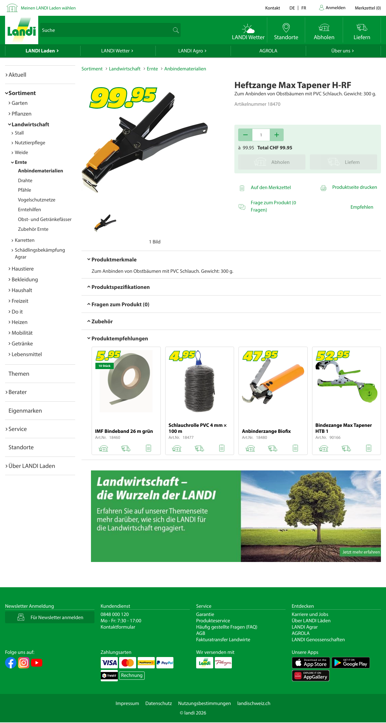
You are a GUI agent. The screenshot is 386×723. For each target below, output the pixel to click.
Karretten (24, 240)
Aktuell (17, 74)
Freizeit (20, 300)
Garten (19, 102)
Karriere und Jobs (310, 614)
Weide (21, 152)
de (292, 8)
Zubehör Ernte (33, 229)
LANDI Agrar (305, 627)
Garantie (205, 614)
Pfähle (24, 190)
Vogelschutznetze (36, 200)
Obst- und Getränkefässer (44, 219)
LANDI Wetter (115, 51)
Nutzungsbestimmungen (204, 703)
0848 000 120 (115, 614)
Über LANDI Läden (311, 621)
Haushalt (22, 290)
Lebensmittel (27, 354)
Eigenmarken (25, 410)
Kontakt (272, 8)
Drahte (25, 180)
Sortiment (22, 93)
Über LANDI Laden (32, 465)
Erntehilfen (29, 209)
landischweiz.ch (253, 703)
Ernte (21, 162)
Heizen (19, 322)
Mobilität (22, 332)
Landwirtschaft (30, 124)
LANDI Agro (190, 51)
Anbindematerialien (40, 171)
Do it (17, 311)
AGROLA (268, 51)
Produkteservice (213, 621)
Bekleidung (25, 279)
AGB (200, 633)
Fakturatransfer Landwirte (223, 639)
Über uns (340, 51)
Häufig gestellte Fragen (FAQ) (226, 627)
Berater (18, 392)
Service (18, 429)
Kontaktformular (118, 627)
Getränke (22, 343)
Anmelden (336, 7)
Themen (19, 373)
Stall (19, 133)
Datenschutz (158, 703)
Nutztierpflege (30, 143)
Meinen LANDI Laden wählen (48, 8)
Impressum (127, 703)
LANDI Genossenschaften (318, 639)
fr (303, 8)
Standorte (21, 447)
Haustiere (23, 268)
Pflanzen (22, 113)
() (368, 8)
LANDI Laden (40, 51)
